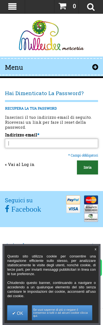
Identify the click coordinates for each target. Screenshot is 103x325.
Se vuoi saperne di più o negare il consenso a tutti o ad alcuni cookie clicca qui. (60, 312)
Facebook (25, 209)
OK (19, 313)
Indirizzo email (21, 135)
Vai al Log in (20, 164)
